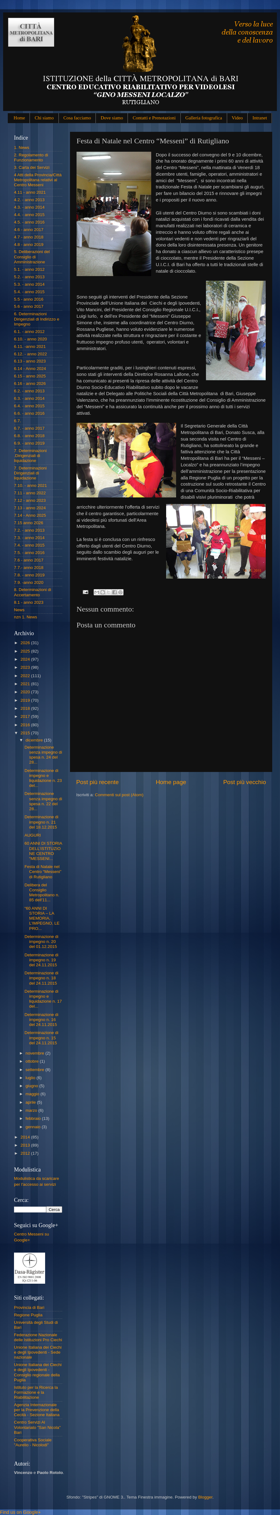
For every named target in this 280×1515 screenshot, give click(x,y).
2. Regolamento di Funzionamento (31, 157)
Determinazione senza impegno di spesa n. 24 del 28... (43, 755)
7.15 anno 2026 (28, 522)
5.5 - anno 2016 (29, 299)
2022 (26, 675)
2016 (26, 725)
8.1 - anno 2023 (29, 602)
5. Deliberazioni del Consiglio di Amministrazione (32, 256)
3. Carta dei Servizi (31, 167)
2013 (26, 1145)
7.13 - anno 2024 (30, 508)
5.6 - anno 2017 (29, 306)
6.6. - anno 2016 (29, 413)
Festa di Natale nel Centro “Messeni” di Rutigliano (43, 871)
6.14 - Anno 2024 (30, 368)
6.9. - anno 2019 (29, 443)
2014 (26, 1137)
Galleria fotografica (203, 117)
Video (237, 117)
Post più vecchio (244, 782)
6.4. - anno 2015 (29, 406)
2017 (26, 716)
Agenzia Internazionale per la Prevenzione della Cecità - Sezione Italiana (36, 1409)
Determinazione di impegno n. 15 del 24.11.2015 (41, 1037)
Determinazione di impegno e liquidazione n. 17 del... (43, 999)
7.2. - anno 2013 (29, 530)
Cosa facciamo (77, 117)
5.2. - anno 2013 (29, 277)
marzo (32, 1110)
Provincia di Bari (29, 1307)
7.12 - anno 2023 (30, 500)
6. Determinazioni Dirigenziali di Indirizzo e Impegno (36, 319)
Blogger (205, 1497)
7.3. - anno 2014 (29, 537)
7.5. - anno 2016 (29, 552)
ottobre (33, 1061)
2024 (26, 659)
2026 (26, 642)
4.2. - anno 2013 (29, 199)
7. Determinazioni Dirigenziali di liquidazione (30, 473)
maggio (33, 1094)
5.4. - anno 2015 (29, 291)
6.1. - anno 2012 (29, 331)
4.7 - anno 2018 (29, 237)
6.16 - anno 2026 (30, 383)
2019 (26, 700)
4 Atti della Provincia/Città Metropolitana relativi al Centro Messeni (38, 180)
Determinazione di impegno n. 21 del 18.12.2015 (41, 822)
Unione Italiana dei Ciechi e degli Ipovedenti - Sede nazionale (38, 1352)
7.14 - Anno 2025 (30, 515)
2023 (26, 667)
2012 (26, 1153)
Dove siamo (111, 117)
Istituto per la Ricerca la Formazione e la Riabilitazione (36, 1392)
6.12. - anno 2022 (30, 354)
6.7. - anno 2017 (29, 428)
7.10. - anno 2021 (30, 485)
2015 (26, 733)
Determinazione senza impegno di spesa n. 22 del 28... (43, 801)
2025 (26, 651)
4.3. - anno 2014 (29, 207)
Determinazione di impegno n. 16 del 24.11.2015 (41, 1019)
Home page (171, 782)
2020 (26, 692)
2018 (26, 708)
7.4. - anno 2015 (29, 545)
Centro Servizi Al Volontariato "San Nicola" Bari (37, 1427)
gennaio (34, 1127)
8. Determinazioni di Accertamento (32, 592)
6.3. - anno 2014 (29, 398)
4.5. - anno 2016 (29, 222)
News (19, 609)
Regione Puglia (28, 1315)
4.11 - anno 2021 (30, 192)
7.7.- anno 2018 (29, 567)
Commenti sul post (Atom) (119, 794)
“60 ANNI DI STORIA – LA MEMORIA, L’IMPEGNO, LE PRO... (42, 918)
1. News (21, 147)
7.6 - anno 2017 (29, 560)
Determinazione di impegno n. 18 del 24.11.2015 (41, 978)
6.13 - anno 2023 (30, 361)
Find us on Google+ (20, 1512)
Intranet (259, 117)
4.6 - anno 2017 (29, 229)
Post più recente (97, 782)
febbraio (34, 1118)
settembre (35, 1069)
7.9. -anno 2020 (29, 582)
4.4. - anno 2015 (29, 214)
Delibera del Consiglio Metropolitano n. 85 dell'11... (42, 893)
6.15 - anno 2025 (30, 376)
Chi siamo (44, 117)
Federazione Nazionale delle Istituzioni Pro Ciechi (38, 1337)
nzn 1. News (25, 617)
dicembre (35, 740)
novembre (35, 1053)
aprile (31, 1102)
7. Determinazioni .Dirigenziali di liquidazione (30, 455)
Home (19, 117)
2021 (26, 683)
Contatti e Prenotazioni (154, 117)
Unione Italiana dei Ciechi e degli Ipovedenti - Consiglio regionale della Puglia (38, 1372)
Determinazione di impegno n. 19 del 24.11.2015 (41, 960)
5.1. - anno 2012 (29, 269)
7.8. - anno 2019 (29, 575)
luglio (31, 1077)
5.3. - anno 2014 (29, 284)
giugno (32, 1085)
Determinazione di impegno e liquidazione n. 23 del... (43, 778)
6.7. (17, 420)
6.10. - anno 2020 (30, 339)
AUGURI (33, 835)
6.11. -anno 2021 (30, 346)
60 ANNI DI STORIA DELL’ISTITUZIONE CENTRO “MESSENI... (43, 851)
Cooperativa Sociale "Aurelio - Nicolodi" (33, 1442)
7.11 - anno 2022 (30, 493)
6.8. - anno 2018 (29, 435)
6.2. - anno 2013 (29, 391)
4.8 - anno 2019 (29, 244)
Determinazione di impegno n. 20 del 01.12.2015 (41, 941)
